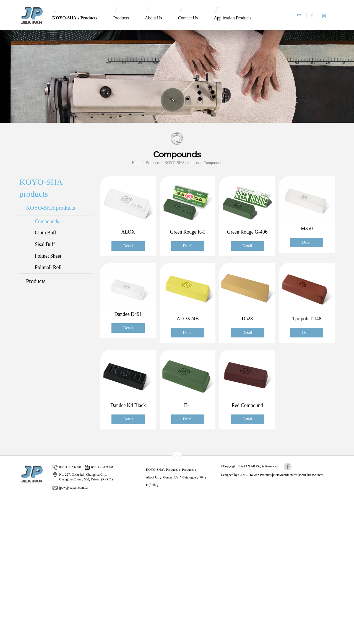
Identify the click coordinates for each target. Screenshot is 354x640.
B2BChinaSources (311, 475)
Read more (10, 548)
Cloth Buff (45, 232)
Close (4, 498)
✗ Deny (6, 515)
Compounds (213, 163)
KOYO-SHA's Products (74, 13)
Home (136, 163)
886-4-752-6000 (67, 467)
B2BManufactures (285, 475)
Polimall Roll (48, 267)
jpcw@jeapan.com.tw (70, 487)
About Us (153, 13)
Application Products (232, 13)
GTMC (243, 475)
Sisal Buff (45, 244)
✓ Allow (7, 510)
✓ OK (129, 637)
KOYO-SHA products (181, 163)
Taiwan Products (260, 475)
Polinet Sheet (48, 256)
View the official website (40, 548)
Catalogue (189, 477)
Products (121, 13)
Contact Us (188, 13)
